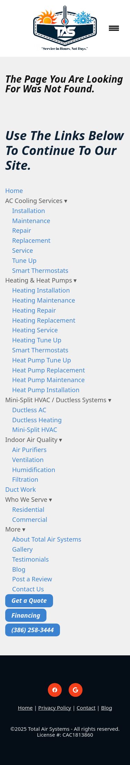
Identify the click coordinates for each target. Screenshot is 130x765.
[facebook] (55, 690)
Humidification (33, 470)
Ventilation (28, 459)
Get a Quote (29, 600)
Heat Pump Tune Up (41, 360)
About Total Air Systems (46, 539)
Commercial (29, 519)
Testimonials (30, 559)
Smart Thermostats (40, 270)
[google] (76, 690)
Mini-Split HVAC (34, 429)
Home (14, 190)
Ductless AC (29, 410)
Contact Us (28, 589)
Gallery (22, 549)
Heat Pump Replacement (48, 370)
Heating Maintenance (43, 300)
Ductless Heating (37, 420)
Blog (18, 569)
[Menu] (114, 28)
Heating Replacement (43, 320)
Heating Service (35, 330)
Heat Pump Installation (45, 390)
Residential (28, 509)
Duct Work (20, 489)
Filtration (25, 479)
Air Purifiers (29, 449)
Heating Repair (34, 310)
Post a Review (32, 579)
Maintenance (31, 220)
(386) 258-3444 (32, 630)
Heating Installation (41, 290)
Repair (21, 230)
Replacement (31, 240)
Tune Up (24, 260)
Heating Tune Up (36, 340)
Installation (28, 210)
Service (22, 250)
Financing (25, 615)
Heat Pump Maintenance (48, 380)
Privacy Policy (54, 707)
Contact (86, 707)
